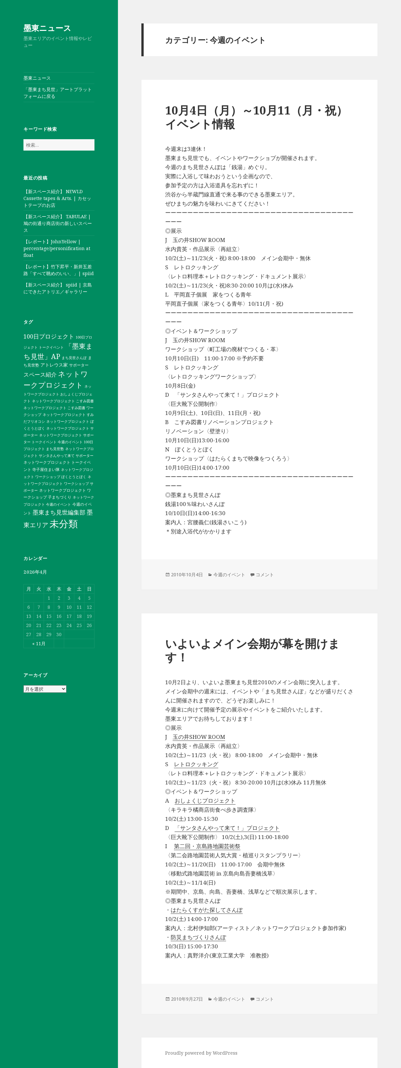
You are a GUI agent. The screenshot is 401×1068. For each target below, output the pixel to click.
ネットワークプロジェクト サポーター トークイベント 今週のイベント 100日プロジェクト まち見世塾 (58, 442)
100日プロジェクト (48, 336)
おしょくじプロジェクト (205, 800)
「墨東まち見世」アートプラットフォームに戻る (57, 92)
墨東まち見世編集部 (59, 512)
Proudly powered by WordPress (201, 1053)
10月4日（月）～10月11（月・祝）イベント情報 (256, 116)
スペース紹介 (40, 374)
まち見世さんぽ (74, 357)
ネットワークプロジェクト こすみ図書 (63, 401)
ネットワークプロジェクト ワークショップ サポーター (58, 483)
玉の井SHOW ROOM (199, 737)
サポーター (79, 365)
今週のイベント (229, 574)
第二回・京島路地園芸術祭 (207, 846)
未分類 (64, 523)
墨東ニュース (47, 27)
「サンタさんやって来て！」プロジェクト (227, 828)
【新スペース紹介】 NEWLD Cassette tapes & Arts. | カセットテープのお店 (57, 198)
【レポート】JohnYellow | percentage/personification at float (56, 248)
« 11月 (39, 643)
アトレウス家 (54, 365)
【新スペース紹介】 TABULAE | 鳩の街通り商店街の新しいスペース (57, 223)
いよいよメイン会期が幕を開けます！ (252, 650)
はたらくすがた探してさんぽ (207, 910)
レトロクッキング (196, 764)
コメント (265, 574)
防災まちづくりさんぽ (198, 937)
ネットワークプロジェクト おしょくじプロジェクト (58, 394)
